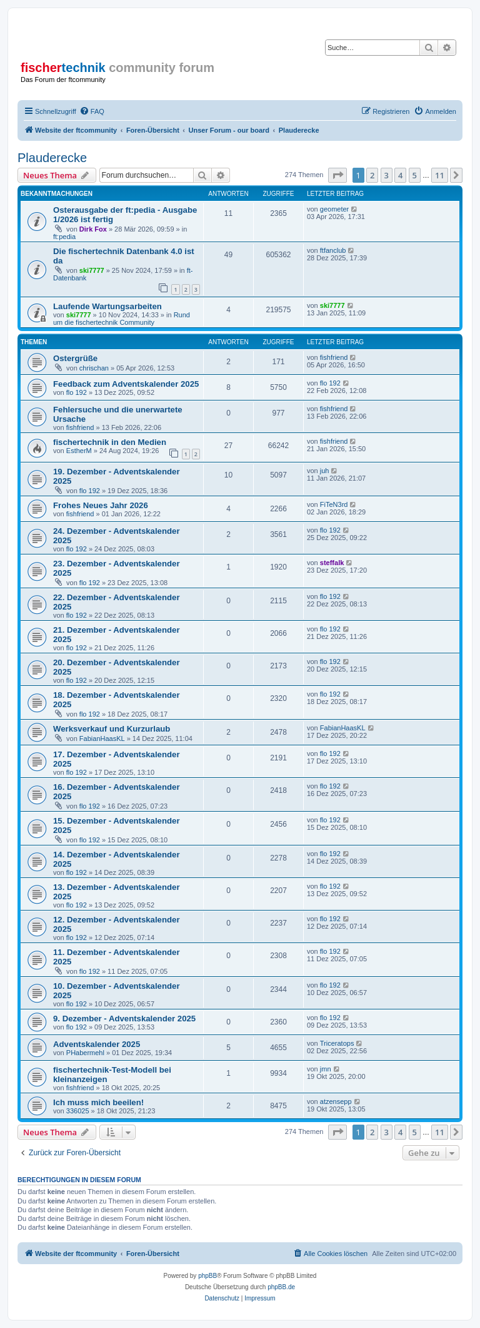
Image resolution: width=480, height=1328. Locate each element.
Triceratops (337, 1043)
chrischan (94, 368)
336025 (77, 1111)
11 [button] (439, 175)
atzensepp (336, 1101)
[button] (337, 175)
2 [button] (372, 175)
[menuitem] (91, 111)
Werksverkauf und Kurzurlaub (111, 728)
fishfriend (334, 357)
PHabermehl (85, 1052)
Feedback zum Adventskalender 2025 (126, 384)
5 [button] (414, 175)
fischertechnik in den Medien (109, 442)
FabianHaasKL (102, 738)
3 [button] (386, 175)
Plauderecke (52, 158)
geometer (334, 209)
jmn (325, 1069)
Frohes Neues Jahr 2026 (100, 505)
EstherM (79, 450)
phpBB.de (281, 1287)
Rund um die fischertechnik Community (121, 318)
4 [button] (400, 175)
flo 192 (76, 392)
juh (324, 470)
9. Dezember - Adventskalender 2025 (124, 1018)
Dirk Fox (93, 229)
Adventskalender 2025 (96, 1044)
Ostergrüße (75, 358)
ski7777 (91, 270)
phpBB (207, 1275)
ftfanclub (333, 250)
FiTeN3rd (334, 504)
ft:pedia (64, 236)
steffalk (332, 562)
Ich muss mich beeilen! (98, 1102)
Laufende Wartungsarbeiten (107, 306)
